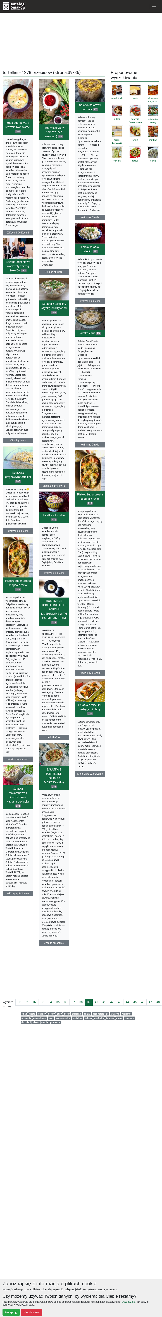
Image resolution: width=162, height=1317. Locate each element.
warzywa (115, 1014)
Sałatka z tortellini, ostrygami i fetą (72, 840)
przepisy (41, 1014)
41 (104, 1002)
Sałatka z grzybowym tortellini (18, 499)
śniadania (129, 1018)
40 (96, 1002)
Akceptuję (11, 1312)
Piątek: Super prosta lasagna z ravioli (20, 597)
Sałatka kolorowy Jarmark (20, 249)
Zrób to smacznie (18, 1025)
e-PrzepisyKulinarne (71, 1023)
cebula (44, 1022)
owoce (119, 1018)
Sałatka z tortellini (71, 593)
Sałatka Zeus (72, 481)
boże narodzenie (101, 1014)
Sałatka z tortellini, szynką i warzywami (19, 360)
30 (19, 1002)
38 (81, 1002)
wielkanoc (126, 1014)
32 (34, 1002)
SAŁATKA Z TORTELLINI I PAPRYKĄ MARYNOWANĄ (19, 860)
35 (57, 1002)
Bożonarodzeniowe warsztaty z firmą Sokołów (70, 351)
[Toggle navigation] (154, 6)
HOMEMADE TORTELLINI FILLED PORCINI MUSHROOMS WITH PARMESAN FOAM (19, 746)
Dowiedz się (128, 1301)
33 (42, 1002)
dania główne (39, 1018)
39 (88, 1002)
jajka (51, 1018)
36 (65, 1002)
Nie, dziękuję (31, 1312)
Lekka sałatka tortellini (72, 273)
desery (51, 1014)
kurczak (110, 1018)
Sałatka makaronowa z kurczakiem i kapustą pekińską (70, 927)
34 (50, 1002)
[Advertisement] (81, 41)
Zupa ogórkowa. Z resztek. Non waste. (17, 127)
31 (27, 1002)
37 (73, 1002)
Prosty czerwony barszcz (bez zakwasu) (71, 132)
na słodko (99, 1018)
